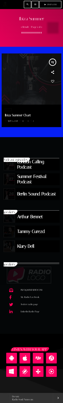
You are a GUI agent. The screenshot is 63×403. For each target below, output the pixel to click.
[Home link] (5, 4)
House (8, 110)
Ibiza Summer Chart (18, 115)
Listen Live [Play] (50, 4)
